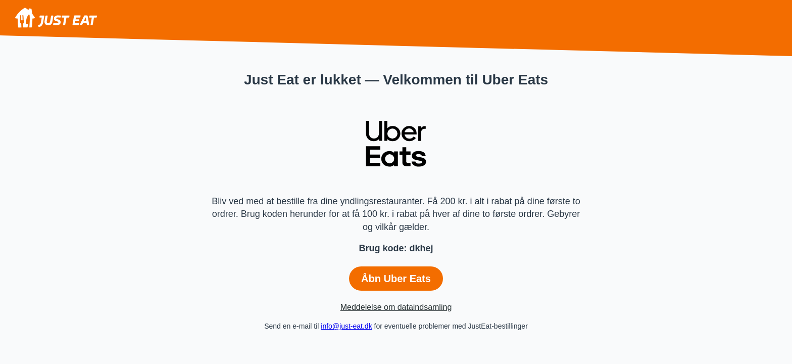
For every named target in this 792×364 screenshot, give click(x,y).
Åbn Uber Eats (396, 278)
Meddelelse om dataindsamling (396, 307)
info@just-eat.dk (346, 326)
